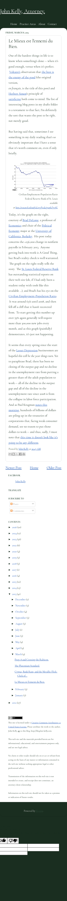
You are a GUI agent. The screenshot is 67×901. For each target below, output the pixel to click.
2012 (14, 702)
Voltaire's (14, 72)
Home (13, 24)
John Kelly (20, 481)
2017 (14, 569)
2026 (14, 527)
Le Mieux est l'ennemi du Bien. (30, 681)
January (19, 695)
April (18, 648)
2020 (14, 551)
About (41, 24)
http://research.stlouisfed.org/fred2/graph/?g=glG (37, 207)
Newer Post (14, 467)
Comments (17, 510)
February (20, 689)
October (19, 611)
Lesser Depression (27, 350)
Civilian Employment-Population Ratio (32, 296)
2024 (14, 533)
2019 (14, 557)
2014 (14, 588)
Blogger (39, 810)
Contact (52, 24)
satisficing (15, 99)
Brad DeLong (30, 220)
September (21, 617)
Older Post (54, 467)
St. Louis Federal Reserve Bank (40, 269)
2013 (14, 594)
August (19, 623)
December (20, 599)
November (20, 605)
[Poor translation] (13, 841)
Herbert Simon (17, 94)
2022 (14, 545)
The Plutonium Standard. (27, 665)
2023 (14, 539)
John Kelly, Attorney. (22, 11)
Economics (15, 225)
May (17, 642)
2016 (14, 575)
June (17, 635)
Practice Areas (28, 24)
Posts (14, 504)
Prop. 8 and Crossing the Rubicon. (32, 659)
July (17, 629)
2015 (14, 581)
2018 (14, 563)
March (18, 654)
